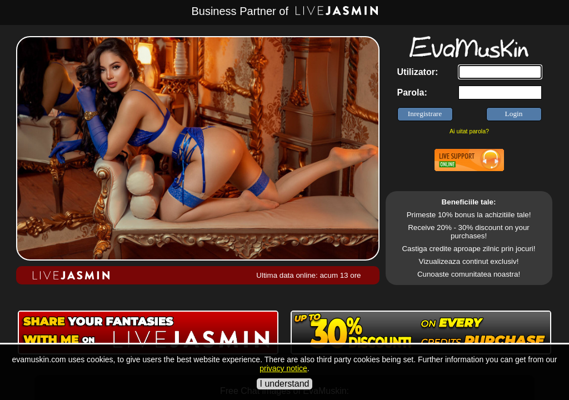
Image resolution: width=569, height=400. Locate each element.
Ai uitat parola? (469, 131)
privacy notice (283, 368)
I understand (285, 383)
